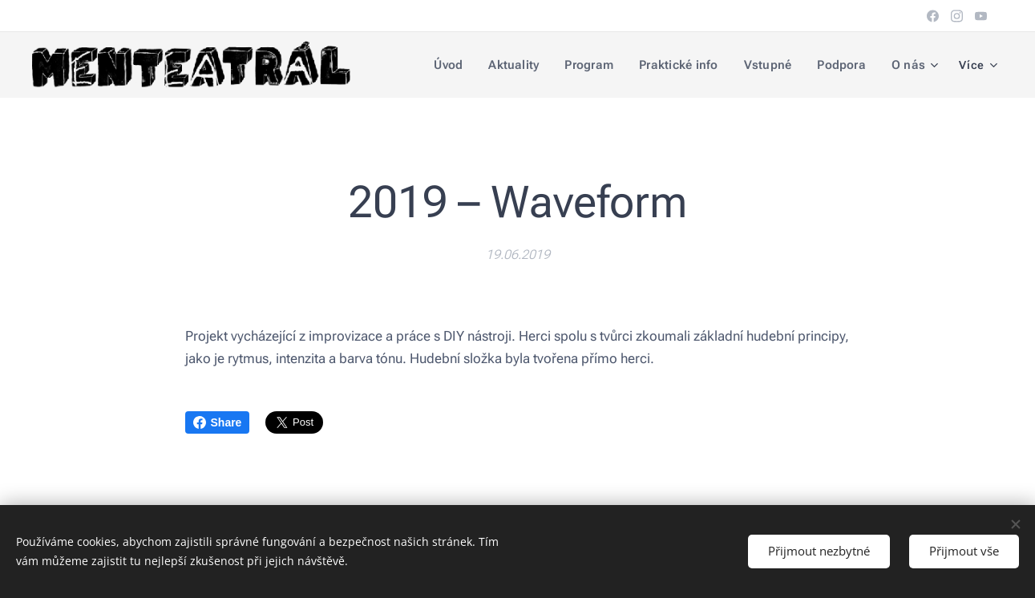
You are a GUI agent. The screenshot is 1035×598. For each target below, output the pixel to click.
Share (217, 422)
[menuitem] (459, 65)
